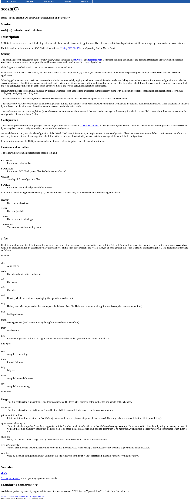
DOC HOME (11, 1)
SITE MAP (29, 1)
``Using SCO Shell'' (69, 48)
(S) (78, 59)
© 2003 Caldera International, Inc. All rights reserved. (23, 496)
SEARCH (84, 1)
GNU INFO (68, 1)
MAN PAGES (49, 1)
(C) (4, 473)
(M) (94, 59)
